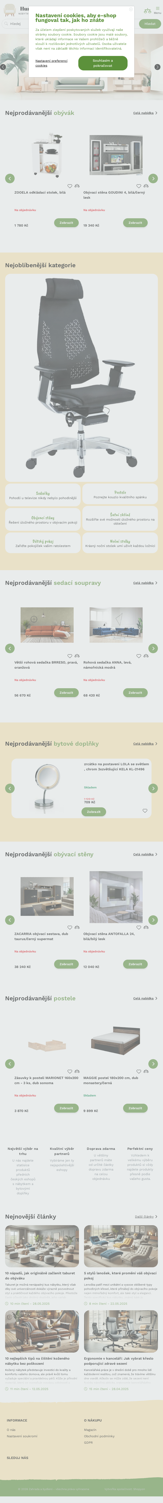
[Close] (131, 9)
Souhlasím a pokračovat (103, 63)
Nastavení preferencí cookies (51, 63)
